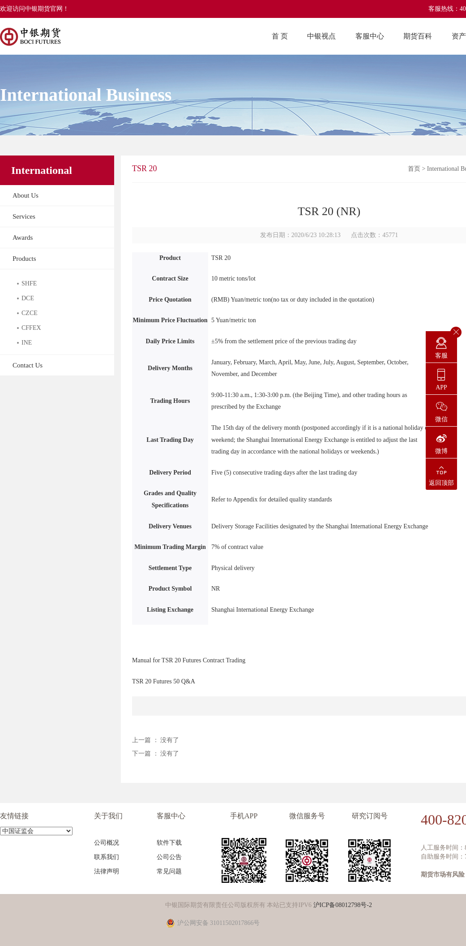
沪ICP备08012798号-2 (342, 905)
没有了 (169, 740)
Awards (23, 237)
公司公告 (169, 857)
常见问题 (169, 871)
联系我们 (106, 857)
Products (24, 258)
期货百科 (417, 36)
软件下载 (169, 842)
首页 (414, 168)
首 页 (280, 36)
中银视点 (321, 36)
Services (24, 216)
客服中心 (369, 36)
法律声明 (106, 871)
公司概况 (106, 842)
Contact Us (28, 365)
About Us (25, 195)
